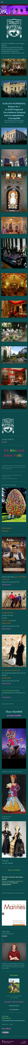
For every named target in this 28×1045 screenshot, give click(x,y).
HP (2, 940)
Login (24, 1041)
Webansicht (23, 1042)
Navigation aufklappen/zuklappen (14, 2)
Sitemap (12, 1041)
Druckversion (6, 1041)
